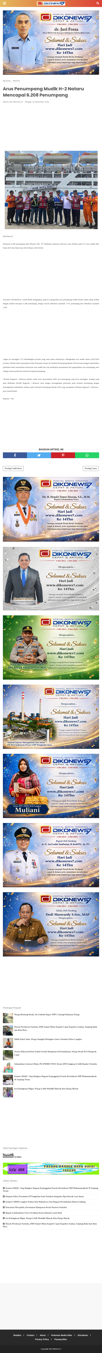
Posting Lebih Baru (13, 468)
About (43, 1335)
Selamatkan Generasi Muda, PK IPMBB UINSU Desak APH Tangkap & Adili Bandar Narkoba (55, 1064)
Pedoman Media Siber (61, 1335)
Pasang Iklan (60, 1339)
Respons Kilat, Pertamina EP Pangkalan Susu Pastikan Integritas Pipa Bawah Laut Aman (45, 1196)
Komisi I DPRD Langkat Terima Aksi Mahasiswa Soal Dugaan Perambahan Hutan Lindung (45, 1202)
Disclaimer (83, 1335)
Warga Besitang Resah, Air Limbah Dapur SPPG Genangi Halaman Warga (47, 1014)
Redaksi (17, 1335)
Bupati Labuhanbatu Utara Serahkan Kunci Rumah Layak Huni (34, 1213)
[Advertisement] (51, 127)
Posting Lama (91, 468)
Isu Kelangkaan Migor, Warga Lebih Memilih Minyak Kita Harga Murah (46, 1089)
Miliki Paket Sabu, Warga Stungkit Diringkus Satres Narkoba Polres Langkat (48, 1039)
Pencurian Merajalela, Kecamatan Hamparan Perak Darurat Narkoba (36, 1207)
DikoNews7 (57, 1349)
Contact (30, 1335)
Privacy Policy (42, 1339)
